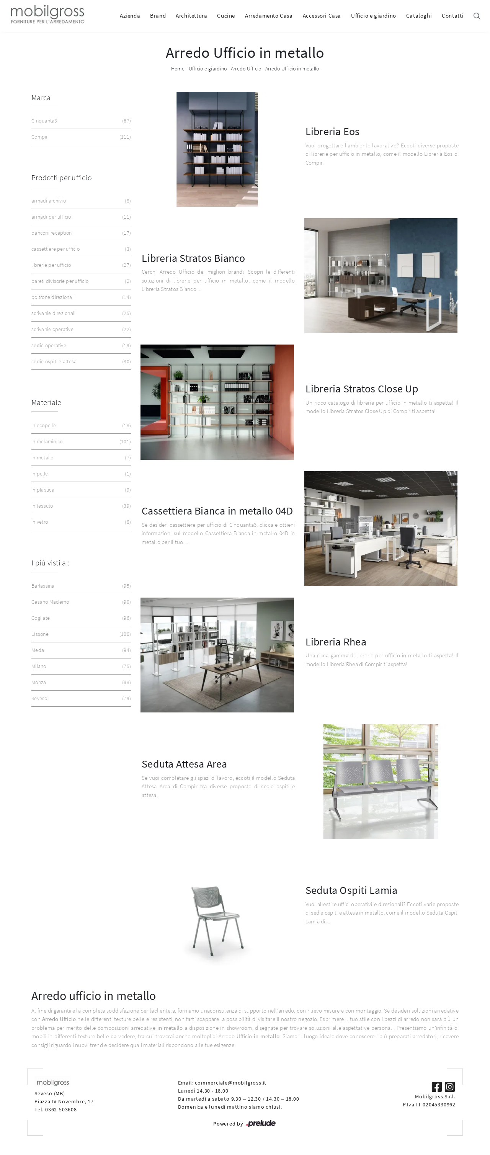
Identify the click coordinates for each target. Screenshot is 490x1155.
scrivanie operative (80, 329)
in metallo (80, 458)
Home (178, 68)
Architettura (191, 15)
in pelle (80, 474)
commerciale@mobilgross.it (230, 1082)
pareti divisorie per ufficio (80, 281)
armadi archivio (80, 201)
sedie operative (80, 345)
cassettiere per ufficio (80, 249)
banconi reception (80, 233)
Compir (80, 137)
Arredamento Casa (269, 15)
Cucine (226, 15)
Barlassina (80, 586)
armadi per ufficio (80, 217)
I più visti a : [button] (50, 562)
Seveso (80, 698)
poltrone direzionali (80, 297)
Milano (80, 666)
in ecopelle (80, 425)
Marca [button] (41, 97)
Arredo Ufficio (246, 68)
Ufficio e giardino (373, 15)
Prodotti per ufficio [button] (61, 177)
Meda (80, 650)
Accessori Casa (322, 15)
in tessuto (80, 506)
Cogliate (80, 618)
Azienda (130, 15)
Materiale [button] (46, 402)
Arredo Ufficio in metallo (292, 68)
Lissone (80, 634)
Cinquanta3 (80, 121)
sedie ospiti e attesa (80, 362)
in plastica (80, 490)
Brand (158, 15)
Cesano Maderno (80, 602)
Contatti (453, 15)
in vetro (80, 522)
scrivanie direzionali (80, 313)
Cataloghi (419, 15)
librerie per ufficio (80, 265)
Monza (80, 682)
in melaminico (80, 442)
